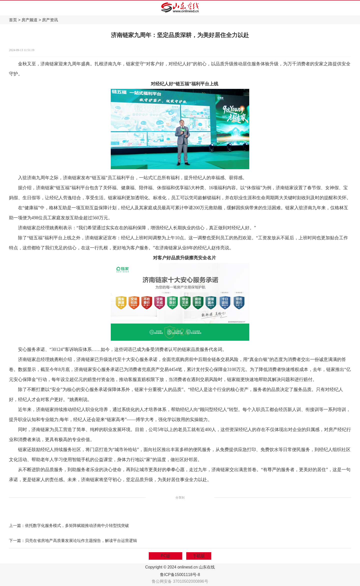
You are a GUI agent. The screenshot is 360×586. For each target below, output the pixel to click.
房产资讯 (50, 20)
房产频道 (30, 20)
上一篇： (17, 525)
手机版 (199, 556)
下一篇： (17, 540)
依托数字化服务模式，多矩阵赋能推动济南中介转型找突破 (77, 525)
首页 (13, 20)
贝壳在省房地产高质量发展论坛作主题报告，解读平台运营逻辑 (81, 540)
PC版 (165, 556)
